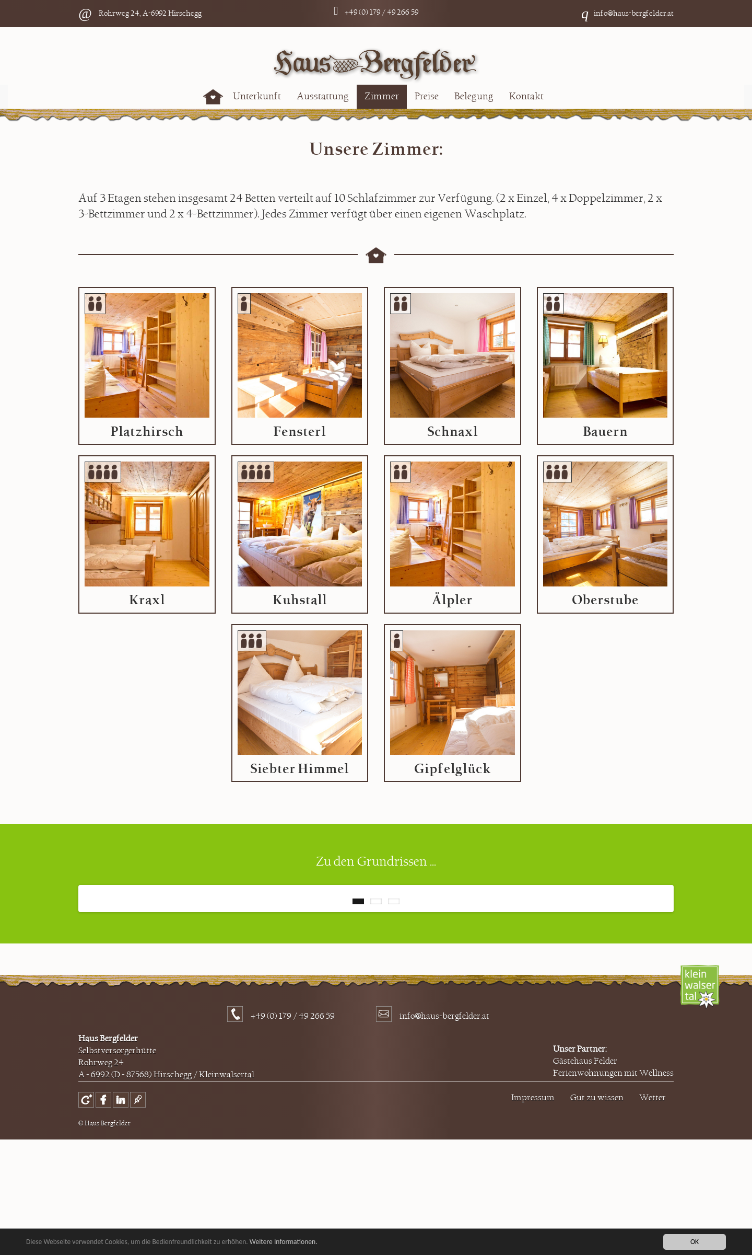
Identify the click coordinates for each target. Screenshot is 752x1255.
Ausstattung (323, 96)
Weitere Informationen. (284, 1241)
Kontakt (526, 96)
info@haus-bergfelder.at (634, 13)
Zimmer (382, 96)
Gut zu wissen (597, 1213)
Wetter (652, 1213)
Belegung (474, 96)
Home (213, 97)
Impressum (533, 1213)
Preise (427, 96)
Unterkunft (257, 96)
